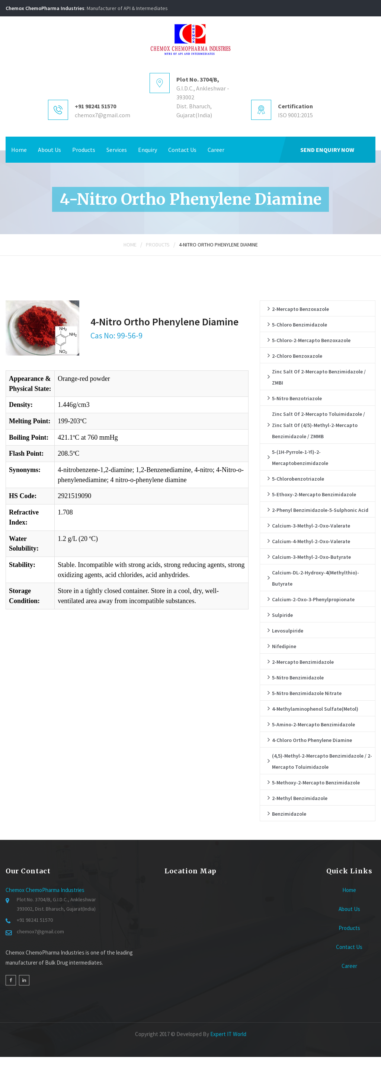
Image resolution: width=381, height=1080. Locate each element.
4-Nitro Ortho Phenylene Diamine (218, 244)
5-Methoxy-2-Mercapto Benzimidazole (316, 782)
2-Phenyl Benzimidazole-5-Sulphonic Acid (320, 510)
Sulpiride (282, 615)
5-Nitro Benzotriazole (297, 398)
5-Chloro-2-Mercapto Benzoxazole (311, 340)
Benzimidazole (289, 813)
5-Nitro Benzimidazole (298, 677)
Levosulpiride (287, 630)
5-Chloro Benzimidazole (299, 324)
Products (83, 149)
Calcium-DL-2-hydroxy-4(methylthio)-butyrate (315, 578)
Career (216, 149)
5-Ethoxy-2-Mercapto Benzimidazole (314, 494)
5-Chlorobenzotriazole (298, 478)
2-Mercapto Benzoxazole (300, 309)
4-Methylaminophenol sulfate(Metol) (315, 708)
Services (116, 149)
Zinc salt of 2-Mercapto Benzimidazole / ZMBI (319, 377)
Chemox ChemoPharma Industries (45, 889)
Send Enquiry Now (327, 149)
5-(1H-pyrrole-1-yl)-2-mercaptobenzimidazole (300, 457)
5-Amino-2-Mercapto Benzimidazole (313, 724)
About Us (49, 149)
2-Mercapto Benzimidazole (303, 662)
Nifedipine (284, 646)
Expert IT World (228, 1034)
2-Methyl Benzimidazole (299, 798)
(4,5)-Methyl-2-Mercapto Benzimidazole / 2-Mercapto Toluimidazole (322, 761)
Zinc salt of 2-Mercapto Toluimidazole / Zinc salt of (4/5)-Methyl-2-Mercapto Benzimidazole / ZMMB (318, 425)
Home (19, 149)
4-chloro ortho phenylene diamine (312, 740)
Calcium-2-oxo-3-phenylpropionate (313, 599)
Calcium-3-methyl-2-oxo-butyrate (311, 557)
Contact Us (182, 149)
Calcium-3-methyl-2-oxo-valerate (311, 525)
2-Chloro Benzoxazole (297, 356)
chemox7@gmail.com (102, 115)
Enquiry (147, 149)
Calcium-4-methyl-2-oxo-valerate (311, 541)
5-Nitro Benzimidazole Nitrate (307, 693)
